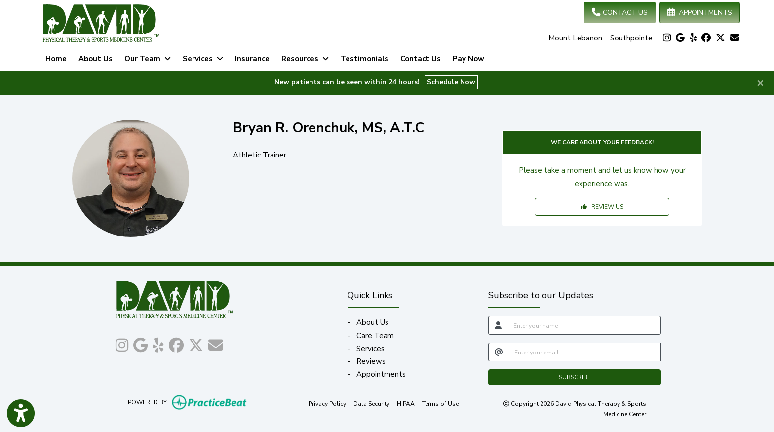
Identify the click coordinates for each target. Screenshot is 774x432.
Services (370, 348)
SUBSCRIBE (575, 377)
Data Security (371, 403)
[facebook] (706, 38)
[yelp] (693, 38)
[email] (584, 352)
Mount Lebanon (575, 38)
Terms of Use (440, 403)
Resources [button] (305, 59)
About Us (95, 59)
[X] (720, 38)
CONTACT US (620, 12)
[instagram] (667, 38)
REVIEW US (602, 207)
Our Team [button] (147, 59)
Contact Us (420, 59)
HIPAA (406, 403)
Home (56, 59)
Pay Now (471, 58)
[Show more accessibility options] (21, 413)
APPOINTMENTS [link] (699, 12)
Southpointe (631, 38)
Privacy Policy (327, 403)
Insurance (252, 59)
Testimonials (364, 59)
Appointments (381, 374)
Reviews (371, 361)
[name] (584, 325)
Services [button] (203, 59)
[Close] (760, 82)
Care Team (375, 336)
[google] (680, 38)
